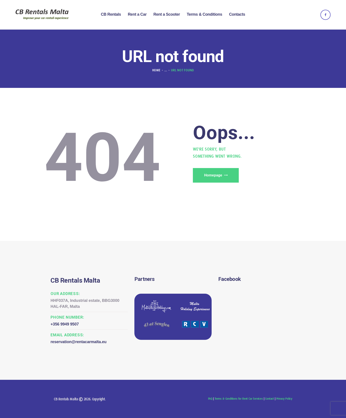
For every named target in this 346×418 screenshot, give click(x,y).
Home (156, 70)
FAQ (210, 399)
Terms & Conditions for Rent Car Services (239, 399)
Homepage (213, 175)
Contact (269, 399)
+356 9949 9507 (65, 324)
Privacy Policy (284, 399)
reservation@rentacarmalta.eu (79, 342)
